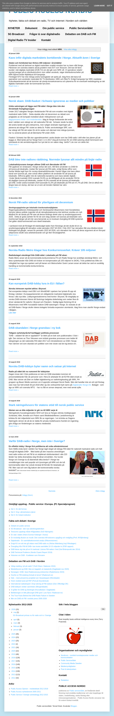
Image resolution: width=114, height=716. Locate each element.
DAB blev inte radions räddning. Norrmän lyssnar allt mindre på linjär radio (55, 159)
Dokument (31, 28)
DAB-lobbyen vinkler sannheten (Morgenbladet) (29, 587)
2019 (13, 654)
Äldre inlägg (100, 491)
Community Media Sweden (71, 663)
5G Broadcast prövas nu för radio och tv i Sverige (32, 615)
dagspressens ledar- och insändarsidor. (25, 119)
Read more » (14, 86)
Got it (109, 6)
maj (15, 612)
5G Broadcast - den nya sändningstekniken (27, 529)
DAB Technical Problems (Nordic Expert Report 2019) (31, 552)
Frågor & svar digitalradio (45, 34)
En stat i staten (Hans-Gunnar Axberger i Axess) (29, 535)
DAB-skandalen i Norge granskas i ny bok (34, 327)
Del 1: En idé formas (19, 509)
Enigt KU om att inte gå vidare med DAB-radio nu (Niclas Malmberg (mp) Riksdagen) (43, 543)
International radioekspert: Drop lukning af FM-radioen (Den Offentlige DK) (39, 584)
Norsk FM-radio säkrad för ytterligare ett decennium (41, 202)
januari (16, 630)
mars (15, 623)
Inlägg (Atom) (27, 495)
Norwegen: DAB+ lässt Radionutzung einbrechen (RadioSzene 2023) (37, 572)
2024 (13, 637)
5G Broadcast (16, 34)
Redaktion (65, 680)
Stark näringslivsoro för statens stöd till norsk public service (46, 405)
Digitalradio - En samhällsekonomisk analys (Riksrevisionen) (34, 540)
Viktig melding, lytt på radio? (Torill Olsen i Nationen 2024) (33, 566)
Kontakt (46, 40)
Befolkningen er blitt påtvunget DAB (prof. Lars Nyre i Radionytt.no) (37, 593)
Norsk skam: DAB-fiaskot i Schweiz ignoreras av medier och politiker (51, 100)
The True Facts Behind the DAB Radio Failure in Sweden (33, 596)
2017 (13, 661)
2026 (13, 609)
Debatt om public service (20, 526)
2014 (13, 671)
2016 (13, 664)
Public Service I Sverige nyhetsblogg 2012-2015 (29, 695)
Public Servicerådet (81, 28)
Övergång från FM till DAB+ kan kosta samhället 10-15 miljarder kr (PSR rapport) (42, 546)
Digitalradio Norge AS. (82, 385)
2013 (13, 674)
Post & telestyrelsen (68, 669)
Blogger (74, 706)
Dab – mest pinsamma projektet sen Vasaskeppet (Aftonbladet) (35, 578)
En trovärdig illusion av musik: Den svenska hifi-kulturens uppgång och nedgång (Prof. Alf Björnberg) (49, 538)
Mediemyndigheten (68, 666)
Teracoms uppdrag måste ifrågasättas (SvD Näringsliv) (32, 532)
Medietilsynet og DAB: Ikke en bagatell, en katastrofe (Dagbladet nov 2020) (40, 569)
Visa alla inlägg (70, 49)
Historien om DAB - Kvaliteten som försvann (28, 555)
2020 (13, 651)
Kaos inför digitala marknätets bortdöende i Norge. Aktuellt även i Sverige (54, 57)
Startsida (51, 491)
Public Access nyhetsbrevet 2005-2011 (26, 692)
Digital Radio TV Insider (22, 40)
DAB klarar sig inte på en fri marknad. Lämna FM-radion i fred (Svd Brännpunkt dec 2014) (45, 549)
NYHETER (14, 28)
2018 (13, 658)
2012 (13, 678)
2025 (13, 634)
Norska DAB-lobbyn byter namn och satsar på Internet (42, 366)
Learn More (99, 6)
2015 (13, 668)
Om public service (53, 28)
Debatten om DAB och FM (80, 34)
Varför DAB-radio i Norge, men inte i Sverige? (37, 441)
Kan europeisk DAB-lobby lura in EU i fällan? (36, 283)
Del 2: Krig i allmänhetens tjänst (23, 512)
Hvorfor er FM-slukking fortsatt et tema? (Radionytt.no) (32, 575)
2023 (13, 641)
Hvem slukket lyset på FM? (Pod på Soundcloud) (30, 581)
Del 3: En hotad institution (21, 515)
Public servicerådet (76, 691)
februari (16, 626)
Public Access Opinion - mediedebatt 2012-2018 (29, 689)
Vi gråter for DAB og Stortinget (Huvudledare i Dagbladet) (33, 590)
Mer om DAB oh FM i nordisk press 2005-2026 (29, 598)
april (15, 620)
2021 (13, 647)
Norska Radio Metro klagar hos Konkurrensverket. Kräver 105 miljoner (52, 250)
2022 (13, 644)
